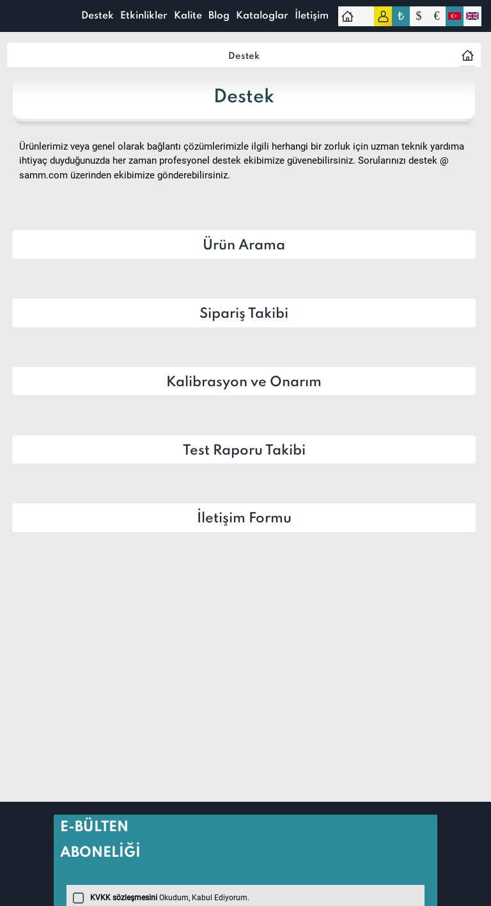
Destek (97, 16)
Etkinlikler (144, 16)
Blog (219, 16)
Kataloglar (262, 16)
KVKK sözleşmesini (123, 897)
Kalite (188, 16)
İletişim (312, 16)
